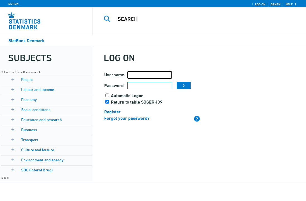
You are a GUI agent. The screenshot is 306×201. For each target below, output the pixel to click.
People (27, 79)
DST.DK (13, 4)
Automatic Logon (127, 95)
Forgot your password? (126, 118)
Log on (260, 4)
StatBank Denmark (26, 40)
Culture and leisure (37, 149)
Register (112, 111)
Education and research (41, 119)
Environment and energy (42, 159)
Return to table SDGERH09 (136, 102)
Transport (29, 139)
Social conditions (35, 109)
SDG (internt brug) (37, 170)
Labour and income (37, 89)
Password (114, 85)
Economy (29, 99)
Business (29, 129)
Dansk (275, 4)
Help (289, 4)
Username (114, 74)
